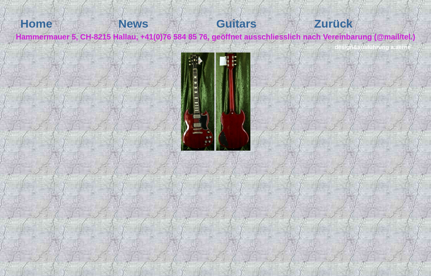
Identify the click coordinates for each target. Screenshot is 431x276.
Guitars (236, 23)
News (133, 23)
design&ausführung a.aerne (373, 47)
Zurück (333, 23)
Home (36, 23)
